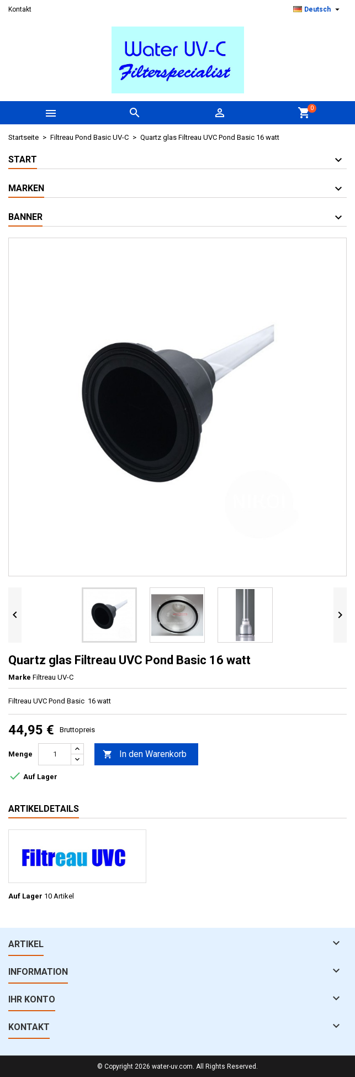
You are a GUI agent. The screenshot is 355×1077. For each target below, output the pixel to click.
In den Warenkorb (145, 754)
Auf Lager (25, 896)
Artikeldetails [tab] (43, 808)
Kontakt (19, 9)
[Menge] (54, 754)
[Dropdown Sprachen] (317, 9)
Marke (19, 677)
